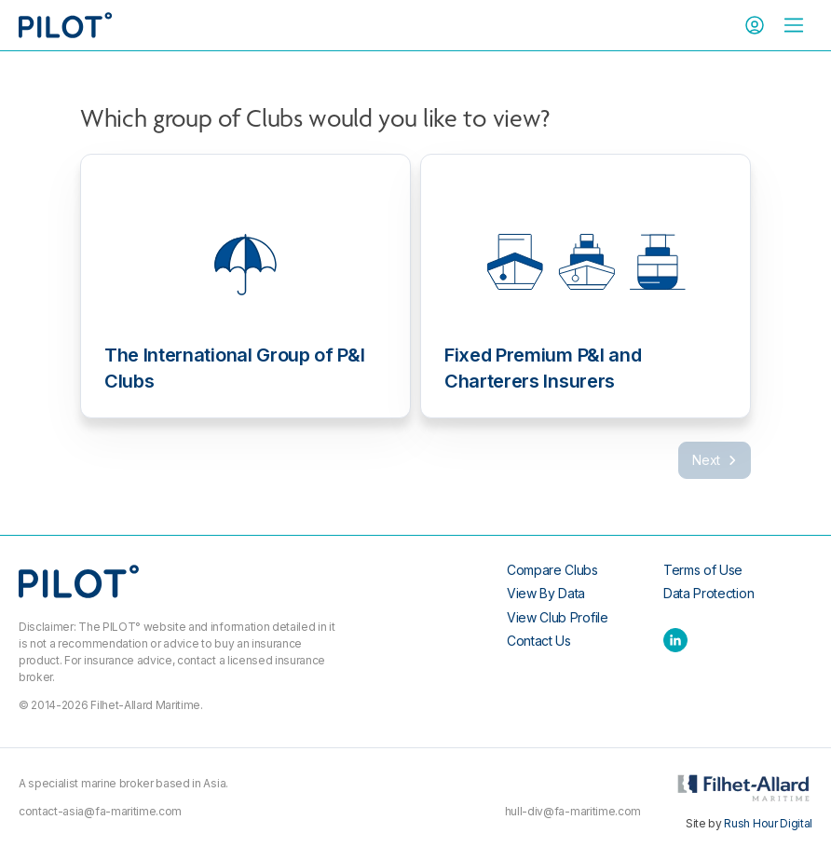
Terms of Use (702, 570)
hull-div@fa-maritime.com (573, 811)
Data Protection (708, 593)
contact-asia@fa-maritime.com (100, 811)
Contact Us (539, 641)
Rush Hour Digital (768, 823)
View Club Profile (557, 617)
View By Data (546, 593)
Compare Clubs (552, 570)
